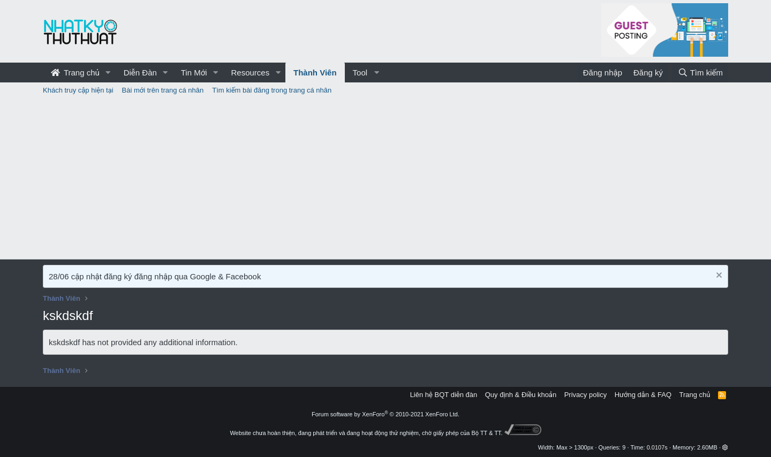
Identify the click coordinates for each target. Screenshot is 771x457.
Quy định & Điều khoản (520, 395)
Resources (250, 72)
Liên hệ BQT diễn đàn (444, 395)
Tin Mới (194, 72)
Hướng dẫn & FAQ (643, 395)
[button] (108, 72)
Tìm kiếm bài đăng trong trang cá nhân (271, 90)
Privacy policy (585, 395)
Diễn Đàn (140, 72)
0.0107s (657, 447)
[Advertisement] (385, 179)
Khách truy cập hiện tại (78, 90)
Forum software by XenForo (385, 414)
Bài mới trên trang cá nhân (163, 90)
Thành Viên (315, 72)
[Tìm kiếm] (700, 72)
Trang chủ (75, 72)
